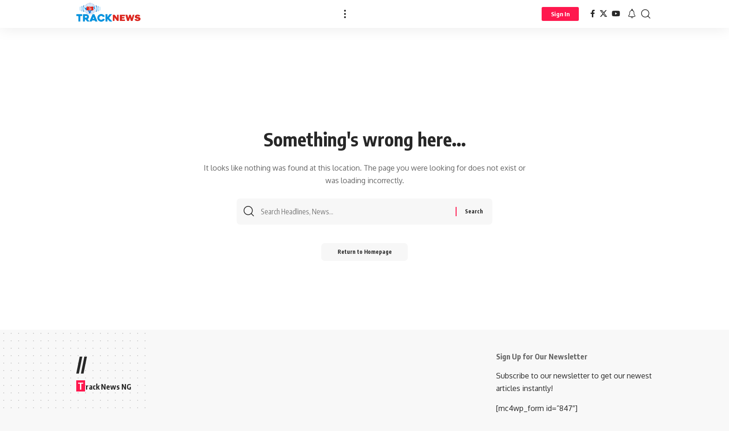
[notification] (631, 14)
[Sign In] (560, 14)
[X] (603, 13)
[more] (344, 14)
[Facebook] (592, 13)
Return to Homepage (365, 254)
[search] (645, 14)
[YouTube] (616, 13)
